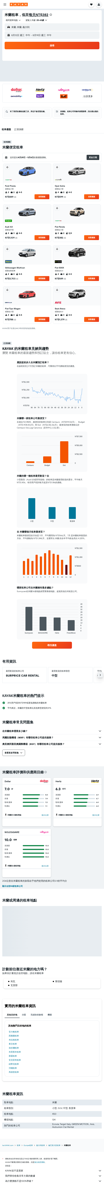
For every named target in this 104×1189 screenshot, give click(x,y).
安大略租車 (14, 1031)
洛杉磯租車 (14, 1048)
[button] (5, 4)
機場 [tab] (50, 1014)
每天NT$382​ (38, 15)
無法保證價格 (39, 1162)
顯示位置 (45, 815)
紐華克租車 (14, 1064)
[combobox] (13, 20)
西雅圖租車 (14, 1035)
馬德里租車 (14, 1072)
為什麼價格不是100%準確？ (53, 1181)
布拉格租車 (14, 1040)
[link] (52, 645)
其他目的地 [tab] (12, 1014)
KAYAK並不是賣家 (53, 1170)
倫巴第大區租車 (54, 1145)
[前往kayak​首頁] (19, 4)
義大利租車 (40, 1145)
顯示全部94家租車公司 (12, 886)
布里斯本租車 (15, 1052)
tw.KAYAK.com (7, 1145)
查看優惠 (41, 197)
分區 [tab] (24, 1014)
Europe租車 (28, 1145)
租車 (18, 1145)
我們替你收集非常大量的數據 (53, 1176)
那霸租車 (13, 1056)
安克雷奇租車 (15, 1060)
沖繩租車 (13, 1068)
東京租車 (13, 1044)
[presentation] (50, 14)
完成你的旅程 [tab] (37, 1014)
